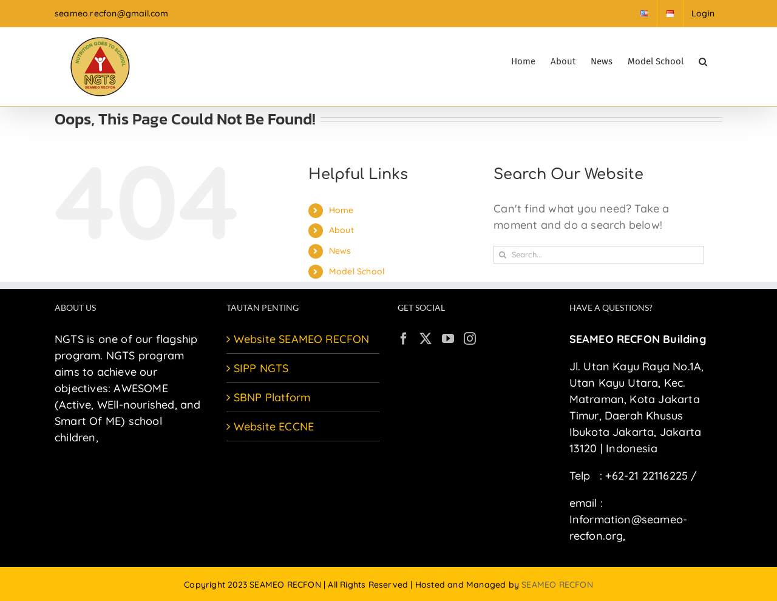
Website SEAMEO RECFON (302, 339)
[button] (703, 60)
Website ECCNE (274, 426)
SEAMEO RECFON (557, 584)
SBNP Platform (272, 397)
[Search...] (599, 254)
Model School (356, 271)
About (341, 230)
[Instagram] (470, 339)
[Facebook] (404, 339)
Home (341, 210)
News (340, 250)
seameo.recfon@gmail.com (112, 13)
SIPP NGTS (261, 368)
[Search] (502, 254)
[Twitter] (425, 339)
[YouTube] (448, 339)
